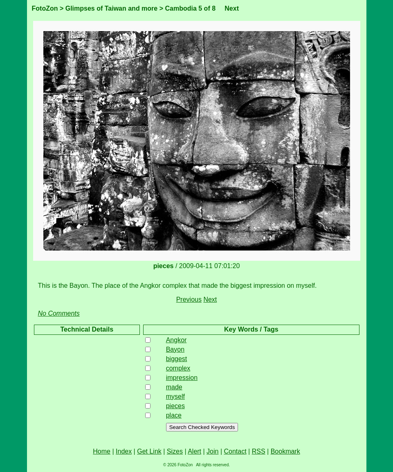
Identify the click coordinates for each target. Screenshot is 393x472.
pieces (175, 405)
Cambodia (180, 8)
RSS (258, 451)
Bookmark (285, 451)
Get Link (149, 451)
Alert (194, 451)
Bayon (175, 349)
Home (101, 451)
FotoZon (45, 8)
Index (124, 451)
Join (212, 451)
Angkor (176, 339)
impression (182, 377)
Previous (189, 299)
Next (232, 8)
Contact (235, 451)
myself (175, 396)
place (174, 415)
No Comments (59, 313)
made (174, 387)
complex (178, 368)
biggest (176, 358)
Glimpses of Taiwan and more (111, 8)
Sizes (175, 451)
